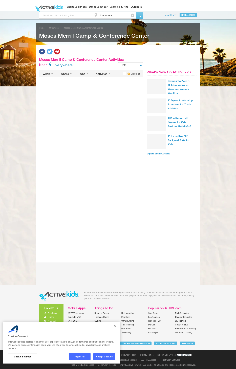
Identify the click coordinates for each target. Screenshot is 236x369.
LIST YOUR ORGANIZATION (136, 343)
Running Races (102, 313)
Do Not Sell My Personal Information (174, 355)
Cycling (98, 321)
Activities (103, 73)
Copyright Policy (128, 355)
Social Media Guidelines (83, 365)
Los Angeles (154, 317)
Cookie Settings (184, 355)
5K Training (180, 321)
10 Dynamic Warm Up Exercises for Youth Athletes (180, 104)
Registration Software (170, 360)
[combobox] (130, 64)
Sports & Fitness (77, 6)
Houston (152, 328)
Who (84, 73)
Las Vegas (153, 332)
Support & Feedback (128, 360)
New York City (154, 321)
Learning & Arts (119, 6)
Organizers (188, 15)
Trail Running (127, 325)
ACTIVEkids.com (48, 7)
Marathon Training (183, 332)
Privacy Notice (147, 355)
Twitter (51, 317)
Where (66, 73)
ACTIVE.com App (76, 313)
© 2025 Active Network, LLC (133, 365)
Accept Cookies (104, 356)
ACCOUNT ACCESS (166, 343)
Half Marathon (128, 313)
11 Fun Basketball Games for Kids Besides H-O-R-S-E (179, 122)
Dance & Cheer (98, 6)
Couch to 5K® (74, 317)
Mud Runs (126, 328)
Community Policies (107, 365)
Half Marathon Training (186, 328)
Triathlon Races (102, 317)
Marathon (125, 317)
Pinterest (52, 321)
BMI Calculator (182, 313)
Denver (151, 325)
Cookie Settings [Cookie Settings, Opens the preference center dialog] (22, 356)
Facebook (52, 313)
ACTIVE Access (148, 360)
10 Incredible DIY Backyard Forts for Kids (178, 140)
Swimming (126, 332)
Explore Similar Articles (158, 154)
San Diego (153, 313)
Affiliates (187, 343)
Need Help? (170, 15)
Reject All (80, 356)
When (48, 73)
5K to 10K (72, 321)
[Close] (115, 325)
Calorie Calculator (183, 317)
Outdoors (136, 6)
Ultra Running (127, 321)
